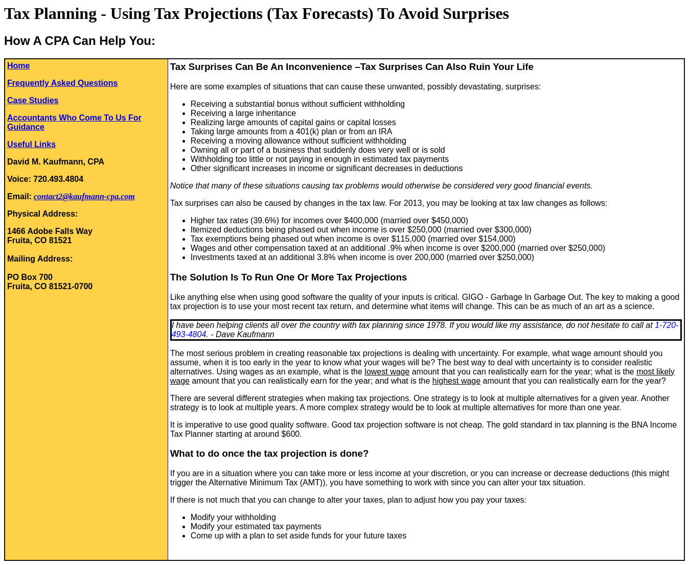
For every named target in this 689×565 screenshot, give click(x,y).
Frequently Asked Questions (62, 83)
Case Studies (32, 100)
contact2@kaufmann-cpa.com (84, 196)
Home (18, 65)
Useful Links (31, 144)
